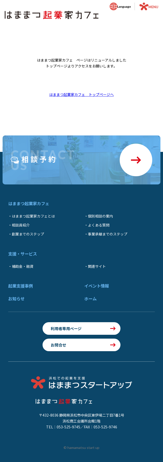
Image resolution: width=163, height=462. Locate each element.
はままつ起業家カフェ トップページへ (81, 94)
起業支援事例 (20, 286)
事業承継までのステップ (107, 234)
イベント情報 (96, 286)
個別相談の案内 (100, 216)
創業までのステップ (28, 234)
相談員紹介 (21, 225)
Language (124, 6)
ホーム (90, 299)
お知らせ (16, 299)
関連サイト (97, 266)
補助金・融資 (22, 266)
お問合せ (58, 345)
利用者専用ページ (66, 328)
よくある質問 (98, 225)
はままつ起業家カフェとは (33, 216)
